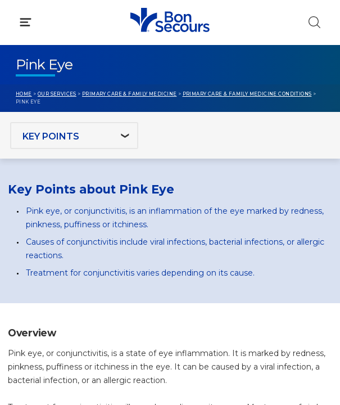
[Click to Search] (314, 22)
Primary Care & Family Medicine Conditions (247, 94)
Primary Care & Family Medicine (129, 94)
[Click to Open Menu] (25, 22)
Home (24, 94)
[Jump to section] (74, 135)
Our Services (57, 94)
